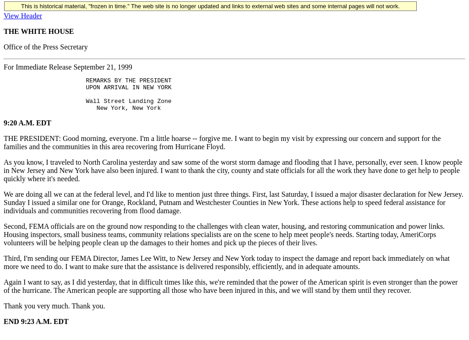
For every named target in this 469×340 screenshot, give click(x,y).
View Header (23, 16)
